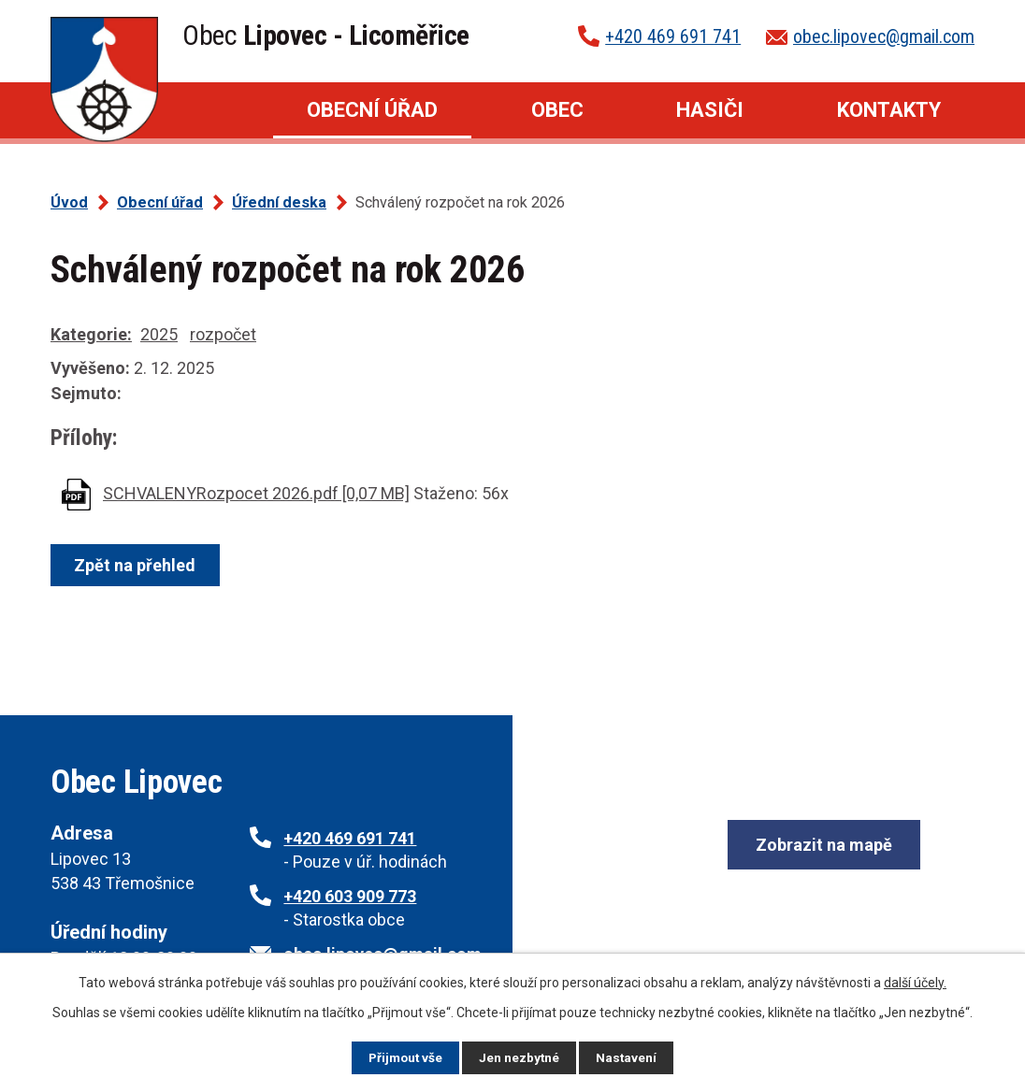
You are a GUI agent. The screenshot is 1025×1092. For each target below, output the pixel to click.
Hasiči (709, 110)
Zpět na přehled (136, 565)
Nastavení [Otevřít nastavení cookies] (628, 1057)
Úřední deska (279, 202)
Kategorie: (91, 334)
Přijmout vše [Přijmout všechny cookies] (404, 1057)
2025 (159, 334)
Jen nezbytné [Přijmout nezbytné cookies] (520, 1057)
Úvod (214, 110)
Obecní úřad (372, 110)
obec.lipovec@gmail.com (883, 36)
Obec (557, 110)
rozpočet (223, 334)
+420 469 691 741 (673, 36)
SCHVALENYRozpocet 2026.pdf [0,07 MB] (256, 493)
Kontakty (889, 110)
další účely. (915, 982)
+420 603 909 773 (349, 896)
